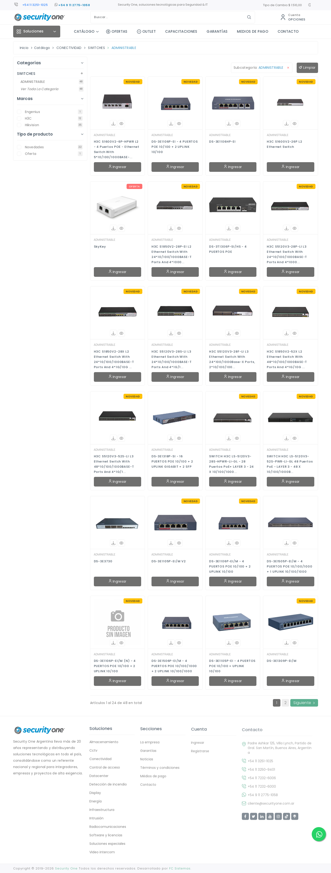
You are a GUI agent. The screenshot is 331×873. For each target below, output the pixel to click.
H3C (54, 118)
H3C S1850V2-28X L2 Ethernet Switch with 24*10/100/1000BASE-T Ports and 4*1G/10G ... (114, 359)
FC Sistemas (180, 868)
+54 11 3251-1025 (35, 5)
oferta (54, 153)
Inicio (24, 47)
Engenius (54, 111)
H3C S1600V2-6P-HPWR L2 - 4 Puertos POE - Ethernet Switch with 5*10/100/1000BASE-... (116, 149)
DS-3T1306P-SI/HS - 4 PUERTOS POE (228, 249)
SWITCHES (96, 47)
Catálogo (42, 47)
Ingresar (117, 167)
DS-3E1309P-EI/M (282, 661)
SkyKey (100, 246)
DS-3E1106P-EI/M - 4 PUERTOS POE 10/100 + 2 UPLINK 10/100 (230, 566)
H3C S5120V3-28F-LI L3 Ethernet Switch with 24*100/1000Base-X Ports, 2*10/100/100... (232, 359)
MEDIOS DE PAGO (252, 31)
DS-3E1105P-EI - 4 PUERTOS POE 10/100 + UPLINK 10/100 (232, 666)
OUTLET (146, 31)
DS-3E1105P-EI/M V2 (169, 561)
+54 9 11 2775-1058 (72, 5)
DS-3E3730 (103, 561)
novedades (54, 147)
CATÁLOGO (84, 31)
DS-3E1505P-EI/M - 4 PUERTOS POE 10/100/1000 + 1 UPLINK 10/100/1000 (289, 566)
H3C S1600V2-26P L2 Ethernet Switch (284, 144)
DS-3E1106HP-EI (222, 141)
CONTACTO (288, 31)
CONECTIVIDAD (69, 47)
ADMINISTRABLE (124, 47)
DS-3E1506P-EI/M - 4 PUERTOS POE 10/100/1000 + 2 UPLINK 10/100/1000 (174, 666)
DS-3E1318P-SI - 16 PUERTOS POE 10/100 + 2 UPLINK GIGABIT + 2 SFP (172, 461)
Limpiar (307, 67)
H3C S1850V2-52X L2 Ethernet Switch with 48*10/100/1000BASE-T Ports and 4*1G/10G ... (287, 359)
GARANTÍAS (217, 31)
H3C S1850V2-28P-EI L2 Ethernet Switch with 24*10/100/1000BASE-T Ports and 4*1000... (172, 254)
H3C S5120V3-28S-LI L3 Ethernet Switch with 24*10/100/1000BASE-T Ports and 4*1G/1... (172, 359)
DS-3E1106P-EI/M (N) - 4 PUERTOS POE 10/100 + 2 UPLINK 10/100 (115, 666)
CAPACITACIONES (181, 31)
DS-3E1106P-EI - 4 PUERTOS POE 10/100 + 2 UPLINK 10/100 (175, 146)
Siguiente (304, 702)
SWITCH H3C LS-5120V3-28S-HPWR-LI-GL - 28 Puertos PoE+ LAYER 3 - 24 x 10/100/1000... (231, 464)
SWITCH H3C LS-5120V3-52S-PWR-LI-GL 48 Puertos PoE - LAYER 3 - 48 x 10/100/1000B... (290, 464)
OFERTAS (117, 31)
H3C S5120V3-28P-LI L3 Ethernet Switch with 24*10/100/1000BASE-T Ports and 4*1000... (287, 254)
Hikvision (54, 125)
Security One (66, 868)
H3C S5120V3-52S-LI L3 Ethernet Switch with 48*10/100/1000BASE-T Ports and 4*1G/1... (114, 464)
